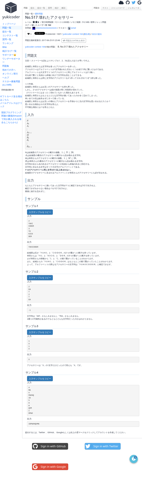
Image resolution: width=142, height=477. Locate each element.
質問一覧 (6, 39)
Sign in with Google (49, 467)
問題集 (5, 65)
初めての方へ (9, 69)
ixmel (72, 28)
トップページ (9, 23)
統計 (57, 8)
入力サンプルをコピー (40, 212)
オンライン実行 (10, 73)
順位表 (87, 34)
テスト (105, 8)
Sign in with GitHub (49, 446)
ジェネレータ (133, 8)
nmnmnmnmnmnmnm (44, 28)
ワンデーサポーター (11, 60)
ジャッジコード (118, 8)
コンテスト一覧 (10, 35)
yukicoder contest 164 (73, 34)
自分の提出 (97, 34)
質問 (50, 8)
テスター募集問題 (11, 83)
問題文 (97, 8)
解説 (63, 8)
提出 (32, 8)
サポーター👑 (9, 54)
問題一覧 (6, 27)
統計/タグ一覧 (9, 50)
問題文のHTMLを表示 (74, 40)
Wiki (4, 47)
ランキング (7, 43)
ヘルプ (5, 77)
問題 (26, 8)
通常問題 (39, 13)
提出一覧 (6, 31)
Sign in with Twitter (101, 446)
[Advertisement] (11, 165)
